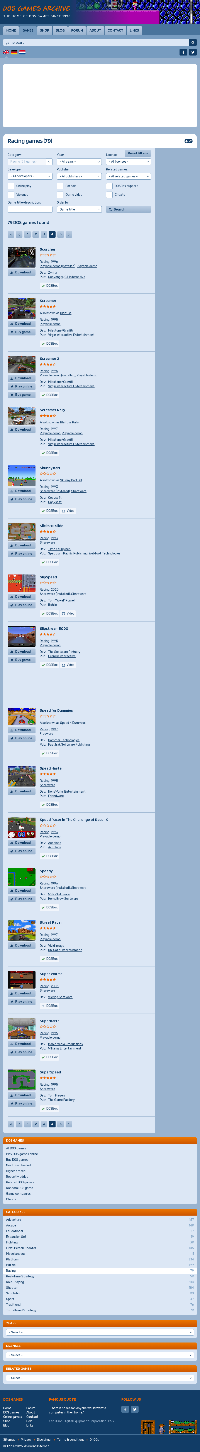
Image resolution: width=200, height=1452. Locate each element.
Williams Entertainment (64, 1048)
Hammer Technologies (64, 740)
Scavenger (55, 277)
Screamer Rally (52, 410)
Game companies (18, 1194)
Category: (15, 155)
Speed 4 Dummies (73, 723)
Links (134, 30)
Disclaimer (44, 1440)
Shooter (100, 1288)
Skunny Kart (50, 467)
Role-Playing (100, 1282)
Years (11, 1323)
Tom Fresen (56, 1095)
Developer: (15, 169)
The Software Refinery (64, 652)
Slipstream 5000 (54, 628)
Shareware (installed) (55, 491)
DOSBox (52, 343)
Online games (12, 1417)
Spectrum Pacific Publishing (68, 553)
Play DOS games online (22, 1154)
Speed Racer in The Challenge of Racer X (74, 819)
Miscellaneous (100, 1254)
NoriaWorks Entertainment (67, 791)
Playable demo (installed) (57, 266)
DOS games (13, 1399)
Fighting (100, 1242)
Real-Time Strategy (100, 1276)
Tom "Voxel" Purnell (61, 600)
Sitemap (9, 1440)
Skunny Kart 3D (71, 480)
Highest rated (15, 1171)
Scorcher (48, 249)
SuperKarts (49, 1020)
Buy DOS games (17, 1160)
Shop (44, 30)
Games (28, 30)
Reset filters (138, 153)
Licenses (13, 1346)
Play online (23, 386)
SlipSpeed (48, 577)
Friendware (56, 796)
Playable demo (87, 266)
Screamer (48, 300)
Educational (100, 1231)
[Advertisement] (100, 95)
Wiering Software (60, 997)
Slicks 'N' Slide (51, 525)
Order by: (63, 202)
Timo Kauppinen (59, 549)
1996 (54, 262)
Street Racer (51, 922)
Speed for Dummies (56, 710)
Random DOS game (19, 1188)
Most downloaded (18, 1165)
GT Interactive (74, 277)
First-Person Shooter (100, 1248)
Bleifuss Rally (69, 422)
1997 (54, 429)
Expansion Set (100, 1237)
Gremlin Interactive (62, 656)
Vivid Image (56, 946)
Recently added (17, 1177)
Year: (60, 155)
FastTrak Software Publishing (69, 744)
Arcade (100, 1225)
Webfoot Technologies (104, 553)
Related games (18, 1368)
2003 (55, 986)
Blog (60, 30)
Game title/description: (24, 202)
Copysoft (55, 498)
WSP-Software (59, 894)
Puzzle (100, 1265)
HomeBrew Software (63, 899)
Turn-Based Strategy (100, 1310)
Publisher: (63, 169)
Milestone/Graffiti (60, 330)
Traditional (100, 1305)
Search (119, 209)
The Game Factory (61, 1100)
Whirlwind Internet (36, 1446)
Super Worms (51, 973)
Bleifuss (65, 313)
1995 (54, 320)
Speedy (46, 871)
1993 (54, 487)
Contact (115, 30)
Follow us (131, 1399)
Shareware (78, 491)
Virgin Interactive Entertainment (71, 335)
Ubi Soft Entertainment (65, 950)
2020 (55, 589)
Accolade (54, 843)
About (95, 30)
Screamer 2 (49, 358)
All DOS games (16, 1148)
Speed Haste (51, 768)
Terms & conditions (70, 1440)
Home (11, 30)
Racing (44, 262)
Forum (77, 30)
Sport (100, 1299)
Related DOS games (20, 1182)
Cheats (11, 1199)
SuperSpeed (50, 1072)
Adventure (100, 1220)
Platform (100, 1259)
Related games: (117, 169)
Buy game (23, 332)
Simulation (100, 1293)
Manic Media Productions (65, 1044)
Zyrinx (52, 273)
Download (23, 272)
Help (29, 1421)
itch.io (52, 605)
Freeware (46, 734)
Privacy (26, 1440)
